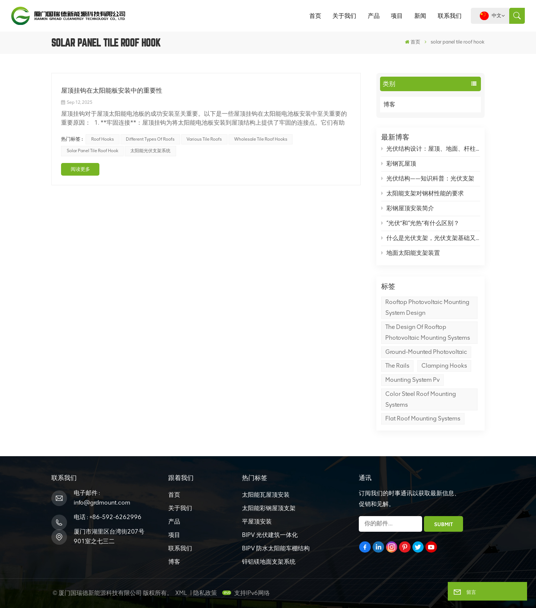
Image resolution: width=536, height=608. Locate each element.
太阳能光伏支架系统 (150, 150)
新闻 (420, 15)
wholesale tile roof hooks (260, 139)
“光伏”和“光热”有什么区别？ (420, 223)
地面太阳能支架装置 (410, 252)
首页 (315, 15)
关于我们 (344, 15)
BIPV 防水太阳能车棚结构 (276, 548)
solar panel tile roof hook (92, 150)
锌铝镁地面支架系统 (269, 561)
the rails (397, 365)
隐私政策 (205, 592)
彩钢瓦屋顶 (399, 163)
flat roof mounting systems (422, 418)
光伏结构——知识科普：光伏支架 (428, 178)
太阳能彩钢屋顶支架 (269, 508)
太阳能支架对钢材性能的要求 (422, 193)
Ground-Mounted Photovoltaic (426, 351)
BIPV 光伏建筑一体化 (270, 534)
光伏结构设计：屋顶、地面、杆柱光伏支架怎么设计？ (430, 148)
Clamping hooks (444, 365)
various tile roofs (204, 139)
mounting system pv (412, 379)
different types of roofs (150, 139)
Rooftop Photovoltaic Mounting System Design (427, 307)
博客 (397, 105)
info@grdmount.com (102, 502)
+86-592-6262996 (115, 517)
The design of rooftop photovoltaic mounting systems (427, 332)
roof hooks (102, 139)
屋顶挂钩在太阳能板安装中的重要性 (111, 90)
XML (181, 592)
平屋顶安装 (257, 521)
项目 (397, 15)
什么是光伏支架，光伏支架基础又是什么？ (430, 237)
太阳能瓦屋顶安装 (266, 494)
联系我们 (450, 15)
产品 (374, 15)
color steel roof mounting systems (420, 399)
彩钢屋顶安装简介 (407, 208)
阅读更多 (80, 169)
